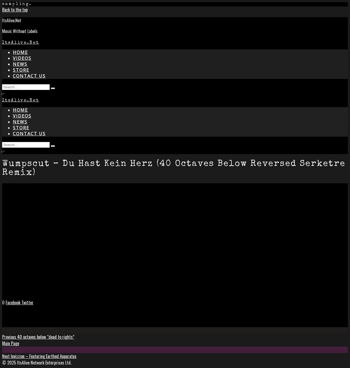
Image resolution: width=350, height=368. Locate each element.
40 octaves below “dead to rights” (38, 337)
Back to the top (15, 9)
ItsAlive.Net (20, 43)
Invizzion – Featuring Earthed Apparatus (39, 356)
